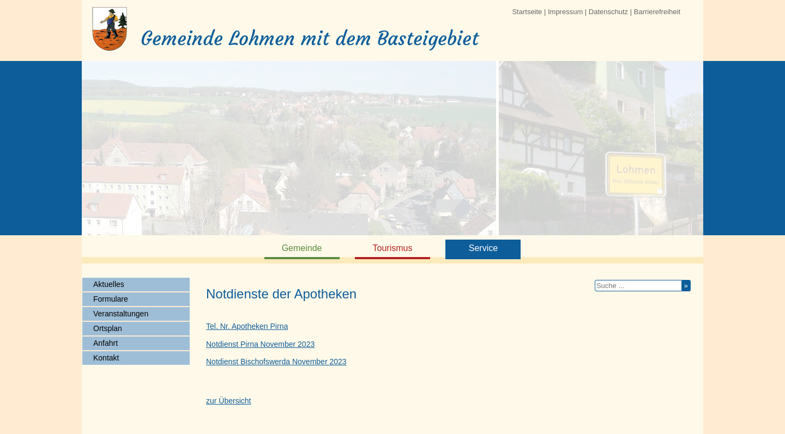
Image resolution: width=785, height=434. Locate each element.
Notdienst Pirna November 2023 (260, 344)
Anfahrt (105, 343)
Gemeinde (302, 248)
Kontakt (106, 357)
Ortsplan (107, 328)
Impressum (565, 12)
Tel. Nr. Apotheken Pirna (247, 326)
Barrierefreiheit (657, 12)
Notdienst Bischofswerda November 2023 (276, 361)
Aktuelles (108, 284)
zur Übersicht (228, 400)
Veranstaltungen (120, 313)
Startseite (527, 12)
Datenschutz (608, 12)
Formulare (110, 299)
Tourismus (393, 248)
